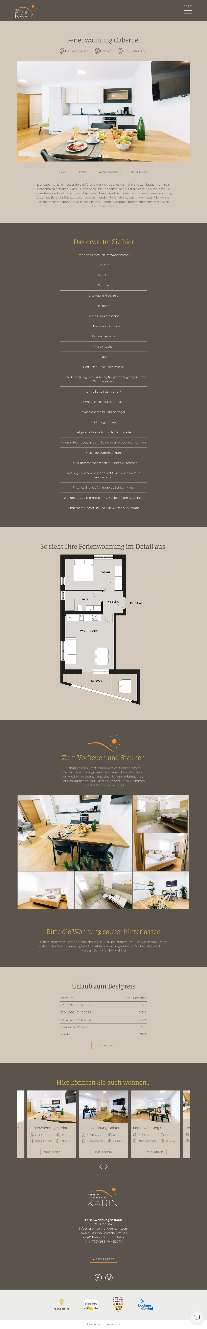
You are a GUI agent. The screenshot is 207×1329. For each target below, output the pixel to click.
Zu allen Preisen (103, 1045)
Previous (100, 1167)
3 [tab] (107, 156)
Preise (82, 172)
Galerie (63, 172)
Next (106, 1167)
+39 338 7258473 (103, 1224)
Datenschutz (94, 1324)
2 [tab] (103, 156)
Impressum (113, 1324)
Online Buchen (103, 1259)
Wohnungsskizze (108, 172)
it (191, 6)
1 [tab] (100, 156)
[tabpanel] (103, 111)
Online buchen (139, 172)
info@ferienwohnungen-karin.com (103, 1228)
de (185, 6)
